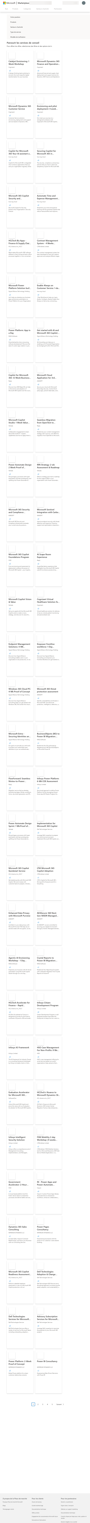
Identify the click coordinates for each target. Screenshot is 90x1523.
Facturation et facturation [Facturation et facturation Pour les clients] (39, 1520)
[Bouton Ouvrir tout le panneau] (6, 9)
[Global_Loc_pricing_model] (8, 37)
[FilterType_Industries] (8, 27)
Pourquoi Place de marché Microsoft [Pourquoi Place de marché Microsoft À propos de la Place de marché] (12, 1502)
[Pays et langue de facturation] (70, 3)
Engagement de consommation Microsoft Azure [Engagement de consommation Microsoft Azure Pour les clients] (45, 1516)
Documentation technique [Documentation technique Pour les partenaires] (68, 1513)
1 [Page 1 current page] (33, 1404)
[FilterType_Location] (8, 17)
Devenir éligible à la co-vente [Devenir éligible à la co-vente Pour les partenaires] (69, 1522)
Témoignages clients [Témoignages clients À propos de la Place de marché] (8, 1509)
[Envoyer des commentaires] (52, 3)
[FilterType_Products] (8, 22)
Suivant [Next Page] (59, 1404)
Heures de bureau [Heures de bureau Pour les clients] (37, 1502)
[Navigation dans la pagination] (48, 1406)
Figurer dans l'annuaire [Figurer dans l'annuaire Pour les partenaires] (67, 1505)
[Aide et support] (55, 3)
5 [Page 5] (52, 1404)
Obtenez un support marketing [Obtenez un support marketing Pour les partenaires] (69, 1509)
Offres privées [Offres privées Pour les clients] (35, 1513)
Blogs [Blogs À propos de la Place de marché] (4, 1505)
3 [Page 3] (42, 1404)
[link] (20, 71)
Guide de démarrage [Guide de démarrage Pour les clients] (37, 1505)
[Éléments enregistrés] (58, 3)
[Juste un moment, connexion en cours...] (84, 3)
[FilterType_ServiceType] (8, 32)
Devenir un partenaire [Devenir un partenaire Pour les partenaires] (67, 1502)
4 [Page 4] (47, 1404)
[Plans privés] (61, 3)
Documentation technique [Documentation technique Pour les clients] (39, 1509)
